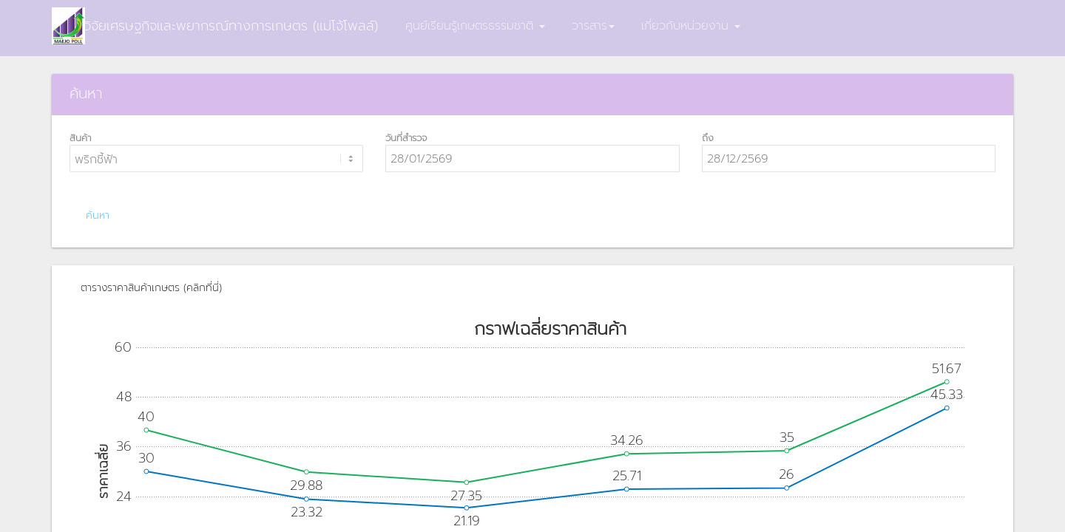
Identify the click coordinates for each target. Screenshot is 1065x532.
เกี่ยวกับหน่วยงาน (690, 26)
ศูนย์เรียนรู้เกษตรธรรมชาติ (475, 26)
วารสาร (593, 26)
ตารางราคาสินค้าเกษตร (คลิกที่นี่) (151, 288)
